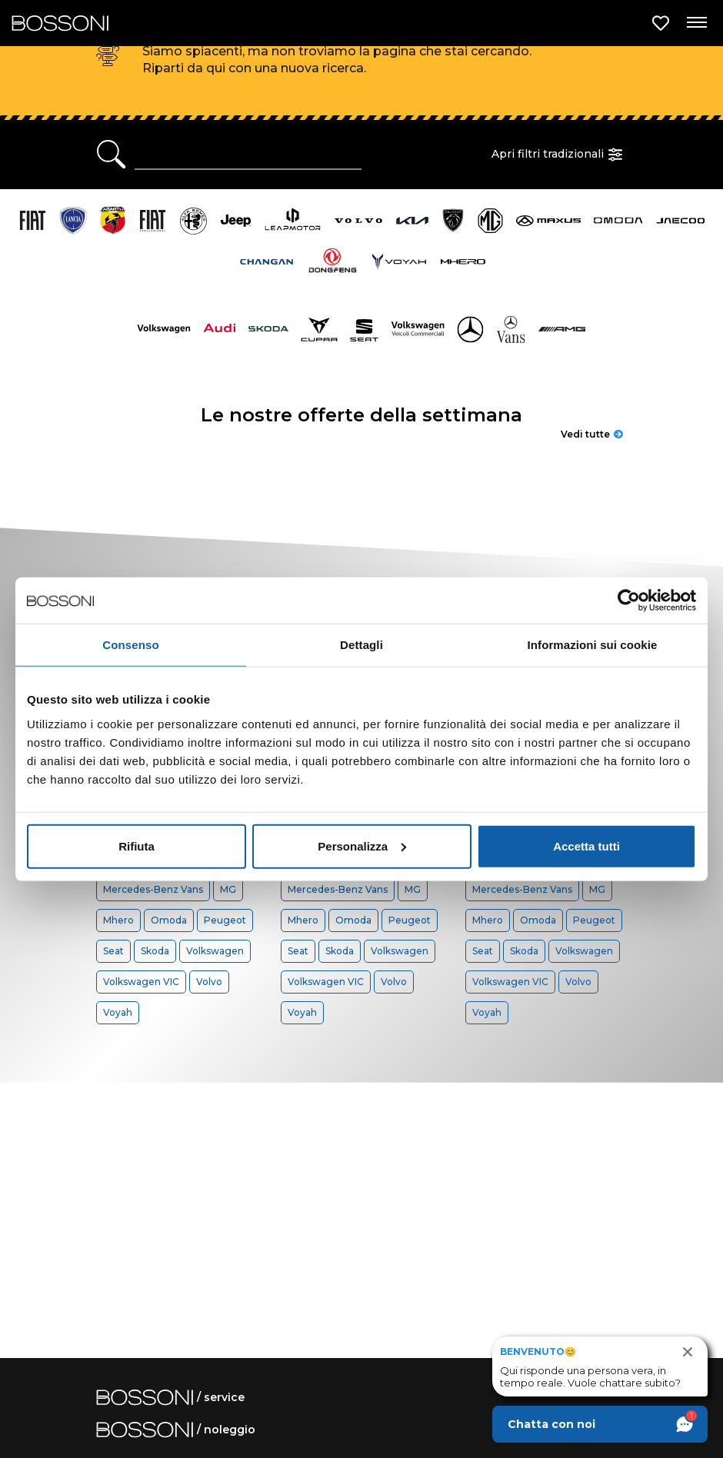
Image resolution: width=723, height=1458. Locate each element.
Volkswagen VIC (141, 981)
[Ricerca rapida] (248, 154)
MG (228, 889)
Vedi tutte (592, 434)
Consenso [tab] (130, 644)
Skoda (155, 951)
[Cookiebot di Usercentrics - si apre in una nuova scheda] (628, 600)
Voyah (117, 1012)
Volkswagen (215, 951)
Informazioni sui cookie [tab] (593, 644)
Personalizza (362, 845)
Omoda (169, 920)
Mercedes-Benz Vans (153, 889)
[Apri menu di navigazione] (696, 23)
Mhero (118, 920)
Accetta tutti (586, 845)
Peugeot (225, 920)
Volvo (209, 981)
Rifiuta (136, 845)
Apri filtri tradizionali (559, 154)
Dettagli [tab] (361, 644)
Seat (113, 951)
